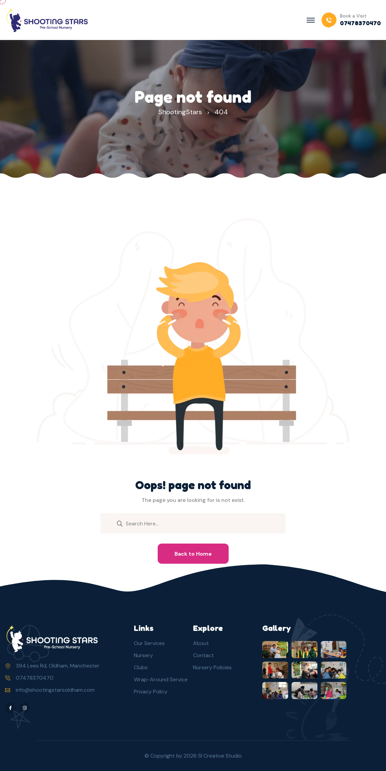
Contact (203, 655)
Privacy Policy (150, 691)
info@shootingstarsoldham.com (55, 689)
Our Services (149, 643)
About (201, 643)
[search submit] (120, 523)
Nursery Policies (212, 667)
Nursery (143, 655)
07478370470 (34, 677)
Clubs (141, 667)
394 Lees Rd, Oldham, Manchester (58, 665)
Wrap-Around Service (161, 679)
